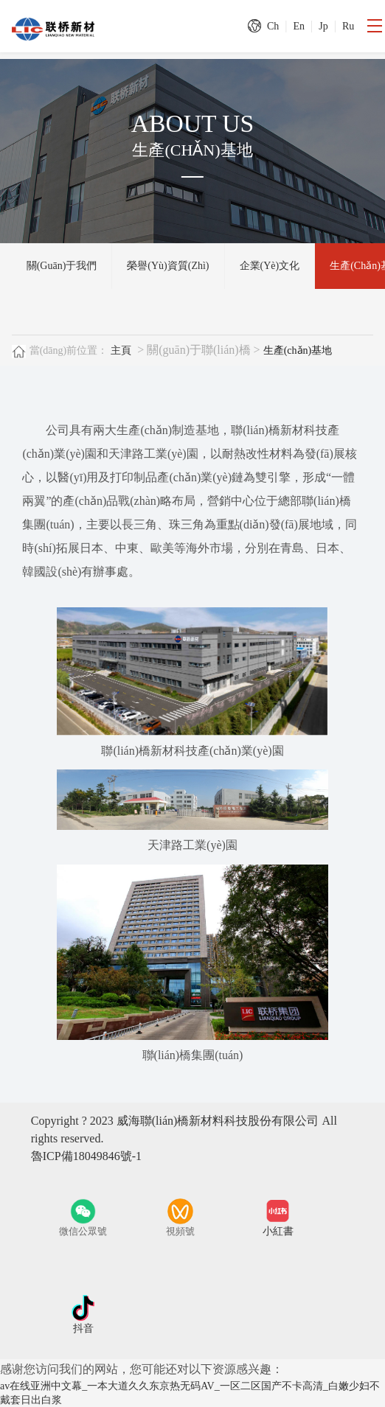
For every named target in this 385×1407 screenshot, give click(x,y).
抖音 (83, 1328)
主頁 (121, 350)
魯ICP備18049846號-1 (86, 1156)
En (299, 26)
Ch (273, 26)
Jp (323, 26)
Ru (348, 26)
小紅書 (278, 1231)
